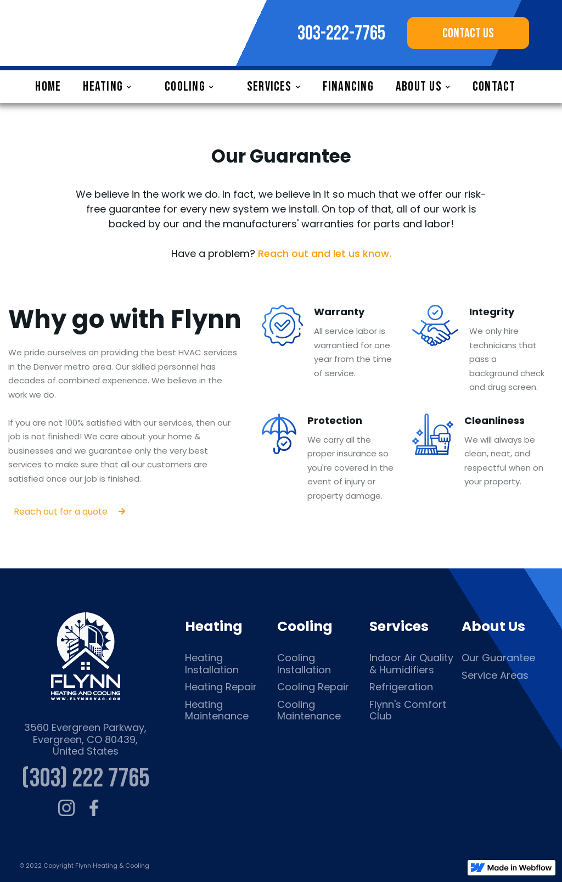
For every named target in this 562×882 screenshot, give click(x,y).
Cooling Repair (313, 687)
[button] (113, 86)
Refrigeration (401, 687)
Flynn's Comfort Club (407, 710)
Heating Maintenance (217, 710)
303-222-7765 (341, 34)
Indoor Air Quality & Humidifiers (411, 664)
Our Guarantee (498, 658)
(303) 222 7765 (85, 778)
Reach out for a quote (69, 511)
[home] (115, 33)
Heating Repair (221, 687)
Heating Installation (212, 664)
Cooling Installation (304, 664)
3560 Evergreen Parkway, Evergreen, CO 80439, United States (85, 739)
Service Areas (495, 675)
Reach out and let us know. (324, 253)
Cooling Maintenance (309, 710)
